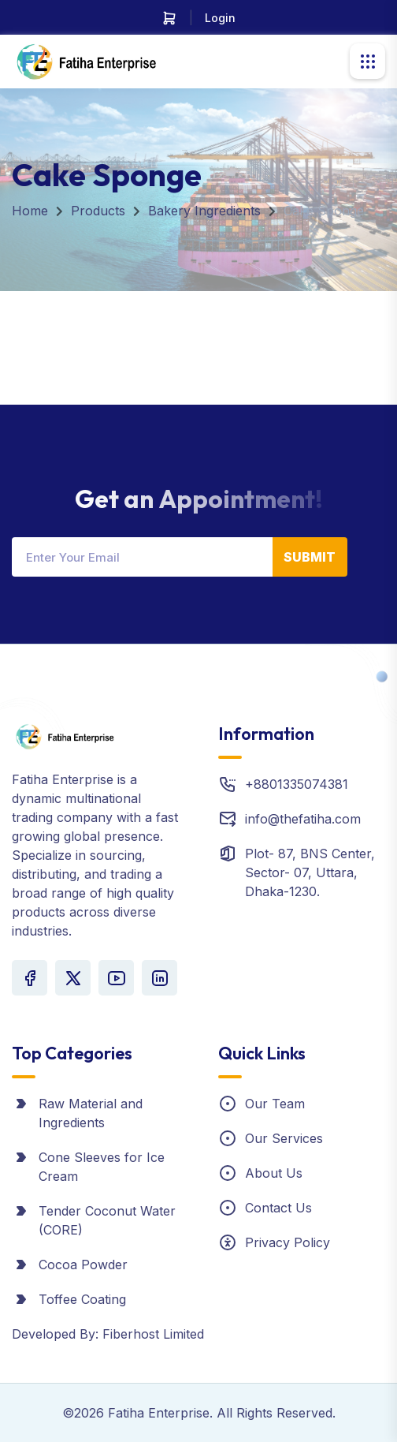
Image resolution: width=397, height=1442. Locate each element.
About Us (273, 1173)
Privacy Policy (287, 1242)
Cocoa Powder (83, 1264)
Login (220, 17)
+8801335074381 (296, 784)
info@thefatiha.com (303, 819)
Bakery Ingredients (204, 211)
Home (30, 211)
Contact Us (278, 1208)
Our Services (284, 1138)
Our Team (275, 1103)
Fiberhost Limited (153, 1334)
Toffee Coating (82, 1299)
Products (98, 211)
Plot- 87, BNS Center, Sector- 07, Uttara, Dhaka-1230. (310, 872)
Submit (310, 557)
